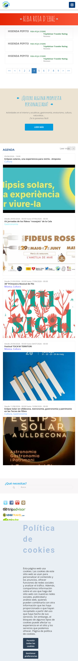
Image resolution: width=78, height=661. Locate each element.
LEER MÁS (39, 127)
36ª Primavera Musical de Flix (19, 284)
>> (68, 70)
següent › (73, 148)
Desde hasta (26, 218)
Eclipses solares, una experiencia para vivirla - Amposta (32, 159)
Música (8, 286)
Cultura (8, 161)
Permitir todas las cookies (30, 643)
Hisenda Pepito (18, 31)
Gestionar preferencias (31, 654)
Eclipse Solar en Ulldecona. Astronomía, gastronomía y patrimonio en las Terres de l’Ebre (38, 410)
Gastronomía (11, 224)
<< (9, 70)
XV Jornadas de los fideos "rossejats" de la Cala (28, 221)
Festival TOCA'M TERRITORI (18, 346)
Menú (72, 5)
